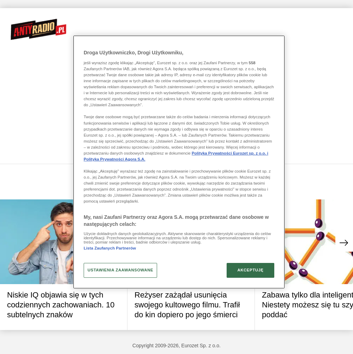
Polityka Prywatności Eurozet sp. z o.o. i (230, 153)
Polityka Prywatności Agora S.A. (114, 159)
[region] (179, 162)
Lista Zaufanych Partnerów (110, 248)
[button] (344, 243)
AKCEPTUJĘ (250, 270)
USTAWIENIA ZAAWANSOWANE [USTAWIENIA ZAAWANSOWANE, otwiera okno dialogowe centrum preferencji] (120, 270)
